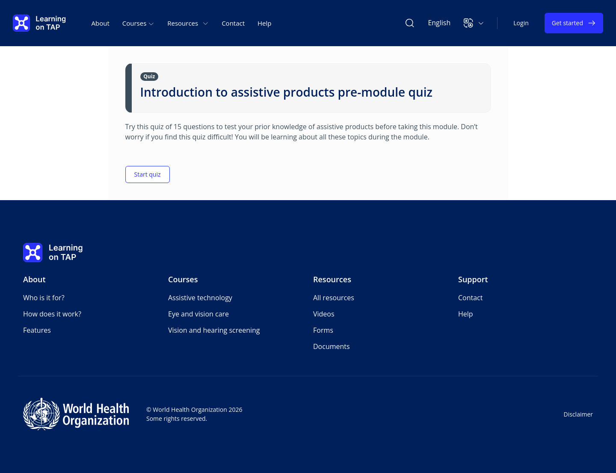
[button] (473, 23)
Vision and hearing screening (214, 330)
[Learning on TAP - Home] (39, 23)
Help (264, 23)
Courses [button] (138, 23)
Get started (574, 23)
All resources (333, 297)
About (101, 23)
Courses (183, 279)
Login (520, 23)
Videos (324, 314)
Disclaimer (578, 414)
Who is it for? (44, 297)
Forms (323, 330)
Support (473, 279)
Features (37, 330)
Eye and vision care (198, 314)
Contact (233, 23)
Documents (331, 346)
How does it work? (52, 314)
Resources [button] (188, 23)
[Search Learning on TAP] (410, 23)
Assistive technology (200, 297)
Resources (332, 279)
